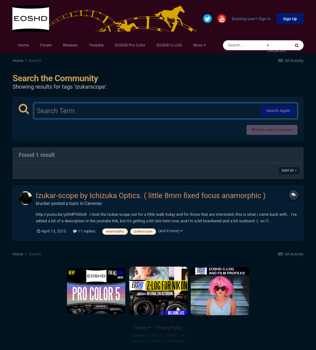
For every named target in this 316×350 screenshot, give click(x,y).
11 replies (84, 231)
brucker (43, 203)
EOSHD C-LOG (169, 45)
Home (23, 45)
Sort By (289, 170)
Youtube (96, 45)
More (199, 45)
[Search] (245, 45)
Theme (141, 327)
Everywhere (276, 51)
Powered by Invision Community (158, 341)
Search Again (278, 110)
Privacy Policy (169, 327)
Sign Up (290, 18)
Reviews (70, 45)
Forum (45, 45)
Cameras (93, 203)
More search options (271, 129)
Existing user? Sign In (251, 19)
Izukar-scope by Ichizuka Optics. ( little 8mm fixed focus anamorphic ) (150, 195)
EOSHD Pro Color (130, 45)
